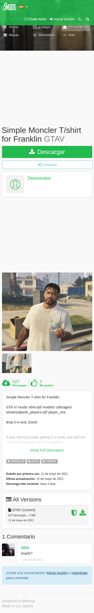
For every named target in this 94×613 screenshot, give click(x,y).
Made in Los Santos (17, 606)
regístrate (80, 573)
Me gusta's (47, 385)
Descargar (47, 151)
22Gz (25, 548)
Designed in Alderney (18, 601)
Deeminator (39, 178)
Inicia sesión (57, 573)
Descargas (19, 385)
